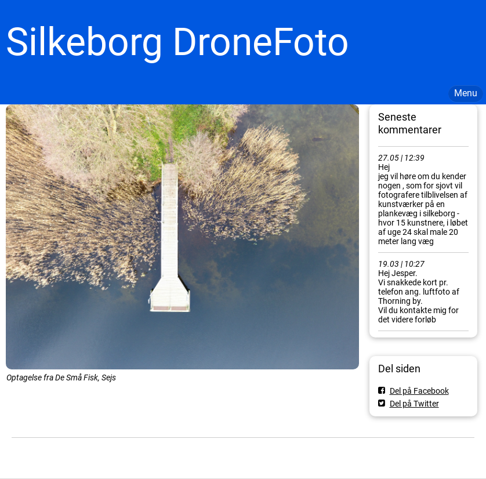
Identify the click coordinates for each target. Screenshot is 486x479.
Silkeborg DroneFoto (177, 42)
